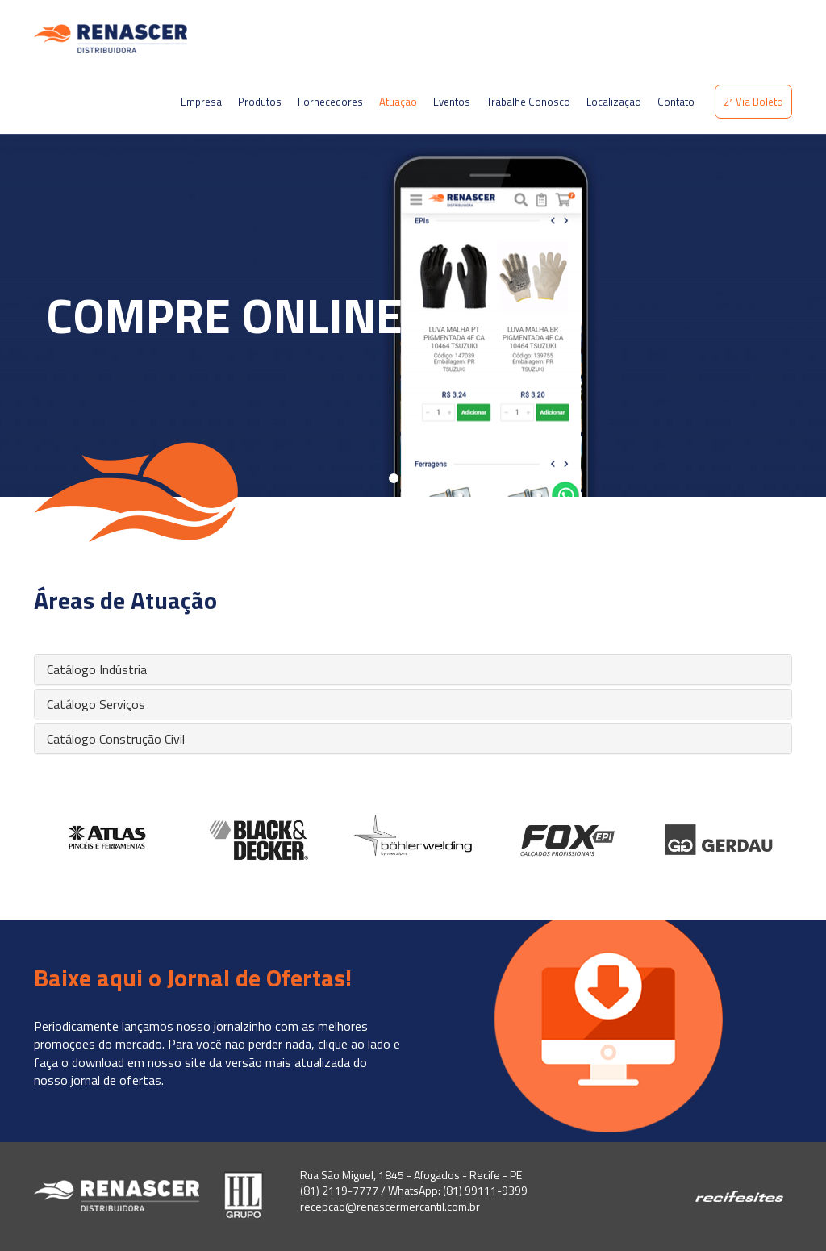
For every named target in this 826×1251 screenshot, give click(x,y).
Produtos (260, 102)
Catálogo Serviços (96, 704)
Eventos (451, 102)
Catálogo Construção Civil (116, 739)
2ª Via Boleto (753, 102)
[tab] (413, 669)
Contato (676, 102)
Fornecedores (330, 102)
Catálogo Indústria (97, 669)
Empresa (201, 102)
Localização (613, 102)
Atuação (398, 102)
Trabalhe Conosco (528, 102)
